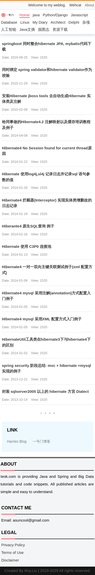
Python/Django (55, 15)
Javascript (79, 15)
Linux (24, 22)
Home (25, 15)
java (36, 15)
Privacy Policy (13, 545)
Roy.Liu (30, 570)
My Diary (39, 22)
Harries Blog (17, 441)
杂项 (86, 22)
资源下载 (60, 29)
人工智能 (8, 29)
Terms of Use (12, 552)
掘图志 (43, 29)
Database (9, 22)
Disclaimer (10, 560)
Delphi (73, 22)
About (89, 5)
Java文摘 (27, 29)
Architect (58, 22)
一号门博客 (41, 441)
